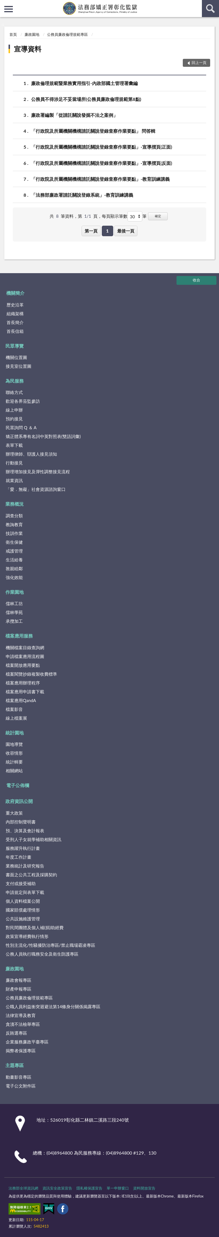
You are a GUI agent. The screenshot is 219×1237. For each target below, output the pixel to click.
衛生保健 (14, 542)
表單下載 (14, 445)
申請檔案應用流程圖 (25, 656)
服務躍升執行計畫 (23, 848)
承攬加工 (14, 621)
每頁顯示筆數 (114, 216)
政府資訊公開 (19, 801)
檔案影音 (14, 709)
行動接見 (14, 462)
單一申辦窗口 (118, 1188)
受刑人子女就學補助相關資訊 (33, 839)
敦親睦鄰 (14, 568)
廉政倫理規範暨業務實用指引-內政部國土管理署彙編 (84, 83)
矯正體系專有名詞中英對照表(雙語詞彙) (43, 436)
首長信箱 (15, 331)
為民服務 (14, 380)
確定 (158, 216)
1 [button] (107, 230)
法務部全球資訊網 (23, 1188)
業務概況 (14, 504)
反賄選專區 (16, 1032)
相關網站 (14, 770)
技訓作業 (14, 533)
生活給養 (14, 559)
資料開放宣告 (144, 1188)
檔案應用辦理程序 (23, 682)
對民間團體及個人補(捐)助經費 (35, 927)
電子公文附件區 (21, 1085)
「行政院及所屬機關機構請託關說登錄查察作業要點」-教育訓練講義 (100, 179)
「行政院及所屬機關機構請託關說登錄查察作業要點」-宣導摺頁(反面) (101, 163)
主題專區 (14, 1065)
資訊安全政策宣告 (57, 1188)
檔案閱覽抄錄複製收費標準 (31, 673)
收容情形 (14, 753)
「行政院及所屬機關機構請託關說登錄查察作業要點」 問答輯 (93, 131)
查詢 (210, 8)
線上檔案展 (16, 718)
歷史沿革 (15, 304)
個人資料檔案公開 (23, 901)
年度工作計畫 (18, 857)
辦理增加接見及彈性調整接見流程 (38, 471)
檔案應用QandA (21, 700)
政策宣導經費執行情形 (27, 936)
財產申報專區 (18, 988)
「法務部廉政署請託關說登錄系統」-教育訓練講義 (82, 195)
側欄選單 (8, 9)
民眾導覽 (14, 345)
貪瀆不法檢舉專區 (23, 1024)
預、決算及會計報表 (25, 830)
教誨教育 (14, 524)
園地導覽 (14, 744)
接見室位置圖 (18, 366)
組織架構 (15, 313)
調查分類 (14, 515)
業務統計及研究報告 (25, 865)
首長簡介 (15, 322)
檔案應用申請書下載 (25, 691)
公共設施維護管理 (23, 918)
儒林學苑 (14, 612)
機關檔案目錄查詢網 (25, 647)
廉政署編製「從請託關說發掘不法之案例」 (74, 115)
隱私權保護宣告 (89, 1188)
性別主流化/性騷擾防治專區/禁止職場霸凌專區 (50, 945)
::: (4, 4)
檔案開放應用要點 (23, 665)
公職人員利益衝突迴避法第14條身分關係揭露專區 (53, 1006)
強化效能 (14, 577)
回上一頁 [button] (199, 62)
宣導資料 (27, 49)
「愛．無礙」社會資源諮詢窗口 (36, 489)
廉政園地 (32, 34)
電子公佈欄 (17, 785)
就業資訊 (14, 480)
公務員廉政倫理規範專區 (67, 34)
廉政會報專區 (18, 980)
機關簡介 (15, 293)
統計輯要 (14, 761)
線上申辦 (14, 409)
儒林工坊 (14, 603)
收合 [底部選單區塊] (196, 280)
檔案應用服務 (19, 635)
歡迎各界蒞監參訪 (23, 401)
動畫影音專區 (18, 1077)
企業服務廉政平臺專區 (27, 1041)
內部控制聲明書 (21, 821)
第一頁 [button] (91, 230)
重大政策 (14, 812)
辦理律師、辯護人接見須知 (31, 453)
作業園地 (14, 592)
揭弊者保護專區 (21, 1050)
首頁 (13, 34)
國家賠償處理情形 (23, 909)
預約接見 (14, 418)
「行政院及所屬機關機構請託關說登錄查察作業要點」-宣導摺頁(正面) (101, 147)
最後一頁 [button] (125, 230)
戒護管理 (14, 550)
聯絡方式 (14, 392)
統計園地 (14, 732)
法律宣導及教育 (21, 1015)
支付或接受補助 (21, 883)
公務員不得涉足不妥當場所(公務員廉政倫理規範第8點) (86, 99)
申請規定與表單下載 (25, 892)
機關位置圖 (16, 357)
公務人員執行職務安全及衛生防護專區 (42, 953)
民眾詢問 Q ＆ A (21, 427)
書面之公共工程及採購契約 (31, 874)
